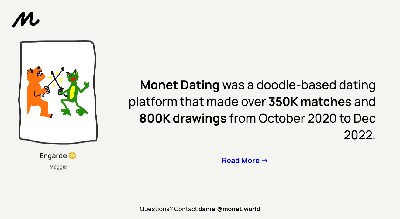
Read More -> (245, 160)
